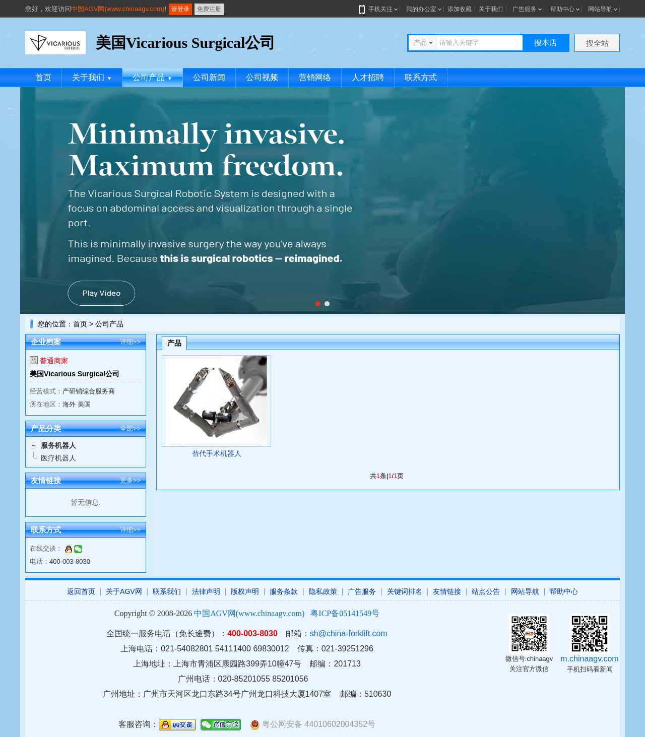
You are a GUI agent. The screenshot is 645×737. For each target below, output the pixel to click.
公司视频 (262, 77)
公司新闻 (209, 77)
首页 (43, 77)
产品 (174, 343)
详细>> (130, 342)
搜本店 (545, 42)
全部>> (130, 428)
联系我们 (167, 591)
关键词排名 (404, 591)
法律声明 (206, 591)
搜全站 (597, 43)
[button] (317, 303)
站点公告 (486, 591)
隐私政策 (323, 591)
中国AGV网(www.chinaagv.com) (117, 9)
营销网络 (315, 77)
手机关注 (379, 9)
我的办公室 (421, 9)
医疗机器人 (58, 458)
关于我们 (491, 9)
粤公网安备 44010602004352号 (312, 724)
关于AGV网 (124, 591)
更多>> (130, 480)
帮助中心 (562, 9)
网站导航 (600, 9)
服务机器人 (58, 445)
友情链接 (447, 591)
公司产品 (152, 77)
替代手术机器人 (216, 453)
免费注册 (209, 9)
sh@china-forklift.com (349, 633)
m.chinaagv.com (589, 658)
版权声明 (245, 591)
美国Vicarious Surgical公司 (74, 374)
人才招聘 (368, 77)
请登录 (180, 9)
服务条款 (284, 591)
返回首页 (81, 591)
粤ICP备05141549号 (344, 613)
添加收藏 (459, 9)
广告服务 (524, 9)
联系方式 (421, 77)
